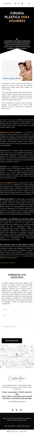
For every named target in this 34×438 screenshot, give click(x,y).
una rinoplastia (11, 172)
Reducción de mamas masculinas (10, 132)
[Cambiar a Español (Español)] (23, 431)
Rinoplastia (3, 166)
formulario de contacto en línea (14, 256)
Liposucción (3, 150)
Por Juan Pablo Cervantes (7, 263)
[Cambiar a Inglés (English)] (12, 431)
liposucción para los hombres (9, 152)
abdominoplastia (5, 184)
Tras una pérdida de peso (9, 183)
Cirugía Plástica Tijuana (9, 120)
